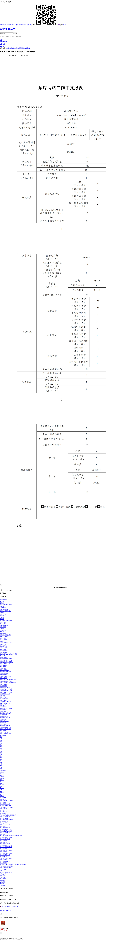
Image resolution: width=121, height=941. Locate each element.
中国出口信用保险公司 (6, 872)
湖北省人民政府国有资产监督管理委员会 (11, 835)
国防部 (2, 603)
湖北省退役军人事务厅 (6, 831)
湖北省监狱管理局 (5, 861)
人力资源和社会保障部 (6, 620)
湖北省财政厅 (3, 813)
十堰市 (2, 776)
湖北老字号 (18, 36)
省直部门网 (3, 799)
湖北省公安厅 (3, 808)
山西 (1, 751)
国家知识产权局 (4, 670)
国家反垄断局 (3, 678)
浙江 (1, 746)
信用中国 (2, 871)
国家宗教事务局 (4, 684)
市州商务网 (3, 770)
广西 (1, 767)
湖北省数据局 (3, 851)
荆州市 (2, 780)
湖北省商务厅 (7, 29)
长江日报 (2, 877)
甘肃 (1, 762)
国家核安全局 (3, 651)
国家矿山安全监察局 (5, 729)
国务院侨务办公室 (5, 687)
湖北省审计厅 (3, 834)
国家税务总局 (3, 657)
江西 (1, 748)
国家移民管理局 (4, 716)
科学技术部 (3, 607)
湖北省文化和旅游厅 (5, 827)
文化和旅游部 (3, 633)
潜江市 (2, 775)
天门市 (2, 781)
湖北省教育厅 (3, 802)
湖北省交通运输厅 (5, 821)
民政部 (2, 615)
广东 (1, 749)
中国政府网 (10, 25)
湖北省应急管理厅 (5, 832)
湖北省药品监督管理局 (6, 858)
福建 (1, 740)
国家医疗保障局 (4, 673)
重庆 (1, 756)
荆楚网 (2, 883)
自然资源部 (3, 622)
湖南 (1, 741)
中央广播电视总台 (5, 703)
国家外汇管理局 (4, 732)
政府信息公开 (13, 48)
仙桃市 (2, 792)
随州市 (2, 783)
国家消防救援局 (4, 730)
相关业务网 (3, 869)
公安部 (2, 612)
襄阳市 (2, 794)
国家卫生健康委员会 (5, 635)
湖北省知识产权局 (5, 855)
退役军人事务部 (4, 636)
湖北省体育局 (3, 840)
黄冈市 (2, 773)
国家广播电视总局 (5, 663)
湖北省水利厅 (3, 823)
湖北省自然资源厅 (5, 816)
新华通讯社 (3, 695)
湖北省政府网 (22, 25)
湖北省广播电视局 (5, 839)
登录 (61, 25)
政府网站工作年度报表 (24, 48)
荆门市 (2, 784)
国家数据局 (3, 711)
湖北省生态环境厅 (5, 818)
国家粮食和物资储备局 (6, 708)
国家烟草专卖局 (4, 714)
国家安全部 (3, 614)
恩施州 (2, 778)
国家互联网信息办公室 (6, 692)
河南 (1, 757)
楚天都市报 (3, 879)
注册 (64, 25)
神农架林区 (3, 797)
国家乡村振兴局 (4, 652)
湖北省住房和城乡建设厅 (6, 820)
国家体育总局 (3, 665)
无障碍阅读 (3, 25)
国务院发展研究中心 (5, 702)
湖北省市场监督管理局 (6, 837)
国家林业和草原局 (5, 717)
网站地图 (2, 910)
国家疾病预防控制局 (5, 727)
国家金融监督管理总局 (6, 660)
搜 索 (15, 33)
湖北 (1, 761)
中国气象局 (3, 705)
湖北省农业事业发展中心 (6, 866)
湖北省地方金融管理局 (6, 853)
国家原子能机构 (4, 646)
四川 (1, 765)
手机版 (44, 25)
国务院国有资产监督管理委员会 (8, 654)
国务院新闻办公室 (5, 694)
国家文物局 (3, 724)
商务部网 (15, 25)
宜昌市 (2, 796)
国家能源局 (3, 709)
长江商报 (2, 885)
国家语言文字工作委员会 (6, 643)
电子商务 (12, 36)
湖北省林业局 (3, 856)
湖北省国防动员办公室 (6, 845)
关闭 (10, 590)
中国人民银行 (3, 639)
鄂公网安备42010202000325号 (9, 906)
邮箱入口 (29, 25)
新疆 (1, 764)
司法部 (2, 617)
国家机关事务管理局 (5, 676)
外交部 (2, 601)
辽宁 (1, 738)
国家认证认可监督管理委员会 (8, 679)
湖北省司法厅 (3, 812)
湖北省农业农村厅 (5, 824)
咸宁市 (2, 789)
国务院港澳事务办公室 (6, 689)
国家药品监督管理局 (5, 733)
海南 (1, 759)
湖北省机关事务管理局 (6, 850)
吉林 (1, 768)
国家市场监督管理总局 (6, 658)
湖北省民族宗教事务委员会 (7, 807)
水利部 (2, 628)
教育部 (2, 606)
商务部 (2, 631)
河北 (1, 745)
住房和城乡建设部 (5, 625)
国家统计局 (3, 668)
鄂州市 (2, 791)
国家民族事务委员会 (5, 611)
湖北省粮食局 (3, 859)
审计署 (2, 641)
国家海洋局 (3, 649)
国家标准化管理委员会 (6, 681)
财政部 (2, 619)
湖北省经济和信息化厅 (6, 805)
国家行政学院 (3, 706)
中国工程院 (3, 700)
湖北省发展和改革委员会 (6, 800)
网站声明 (8, 910)
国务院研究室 (3, 686)
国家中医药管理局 (5, 725)
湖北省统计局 (3, 842)
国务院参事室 (3, 674)
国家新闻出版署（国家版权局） (8, 682)
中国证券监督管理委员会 (6, 662)
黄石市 (2, 786)
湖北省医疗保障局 (5, 843)
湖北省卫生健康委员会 (6, 829)
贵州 (1, 743)
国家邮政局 (3, 722)
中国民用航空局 (4, 721)
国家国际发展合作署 (5, 671)
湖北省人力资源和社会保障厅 (8, 815)
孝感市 (2, 788)
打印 (7, 590)
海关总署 (2, 655)
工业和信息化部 (4, 609)
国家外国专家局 (4, 647)
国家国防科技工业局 (5, 713)
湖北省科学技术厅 (5, 804)
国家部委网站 (3, 599)
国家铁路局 (3, 719)
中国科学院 (3, 697)
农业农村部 (3, 630)
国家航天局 (3, 644)
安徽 (1, 753)
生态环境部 (3, 623)
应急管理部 (3, 638)
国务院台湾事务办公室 (6, 690)
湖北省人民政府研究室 (6, 847)
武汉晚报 (2, 880)
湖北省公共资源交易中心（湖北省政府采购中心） (13, 864)
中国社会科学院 (4, 698)
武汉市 (2, 772)
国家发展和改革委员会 (6, 604)
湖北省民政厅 (3, 810)
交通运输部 (3, 627)
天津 (1, 737)
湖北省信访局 (3, 848)
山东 (1, 754)
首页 (7, 48)
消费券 (7, 36)
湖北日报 (2, 875)
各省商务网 (3, 735)
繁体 (59, 25)
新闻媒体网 (3, 874)
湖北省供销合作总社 (5, 867)
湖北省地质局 (3, 863)
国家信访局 (3, 666)
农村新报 (2, 882)
